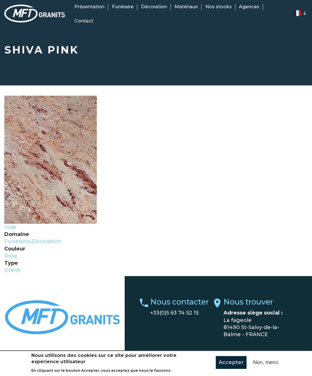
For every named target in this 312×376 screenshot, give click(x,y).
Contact (83, 21)
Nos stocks (218, 6)
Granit (12, 270)
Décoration (154, 6)
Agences (249, 6)
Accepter (231, 365)
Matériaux (186, 6)
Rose (10, 256)
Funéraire (123, 6)
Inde (10, 227)
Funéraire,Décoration (32, 241)
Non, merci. (266, 365)
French (297, 13)
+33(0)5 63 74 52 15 (174, 313)
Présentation (89, 6)
